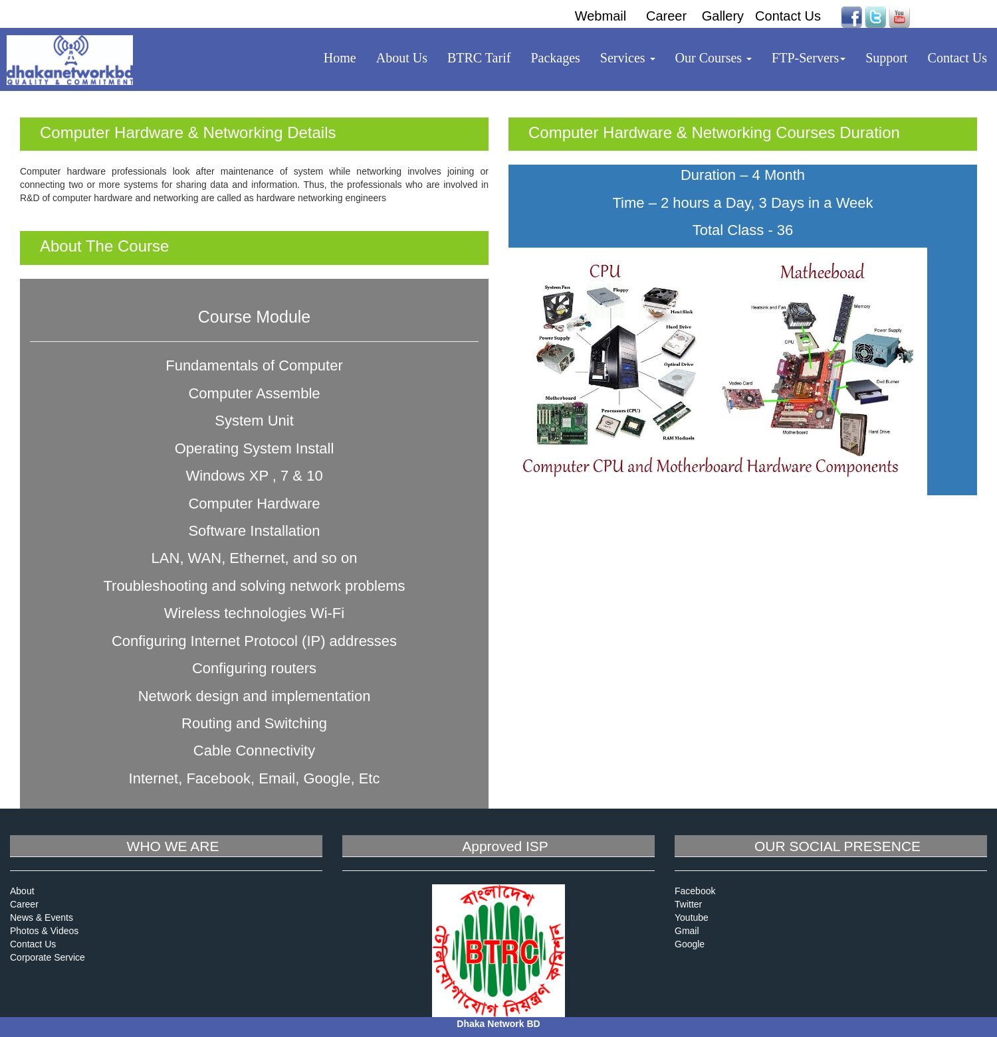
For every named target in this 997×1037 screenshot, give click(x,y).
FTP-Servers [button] (808, 57)
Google (690, 944)
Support (886, 57)
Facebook (695, 891)
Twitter (688, 904)
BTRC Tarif (478, 57)
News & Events (41, 917)
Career (24, 904)
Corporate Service (47, 957)
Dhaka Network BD (498, 1023)
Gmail (687, 930)
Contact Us (957, 57)
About (22, 891)
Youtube (692, 917)
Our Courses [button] (713, 57)
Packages (555, 57)
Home (340, 57)
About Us (401, 57)
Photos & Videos (44, 930)
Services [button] (627, 57)
